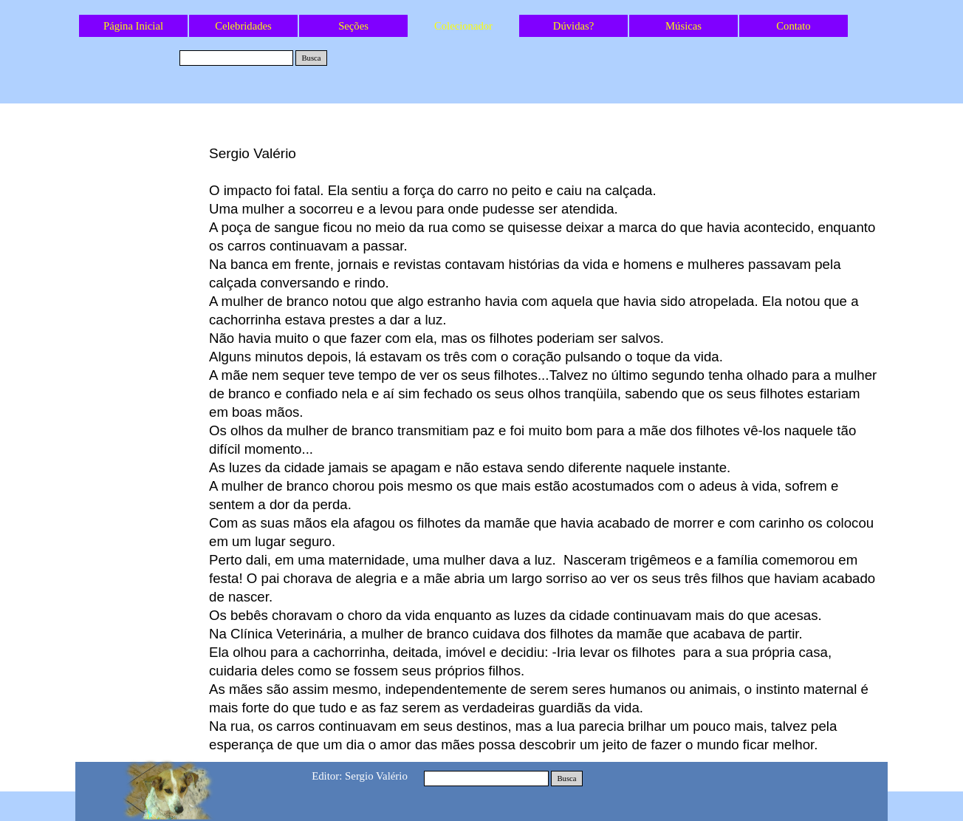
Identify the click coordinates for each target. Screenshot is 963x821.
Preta (142, 253)
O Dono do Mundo (142, 350)
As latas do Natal (142, 155)
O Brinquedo (142, 277)
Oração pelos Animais (141, 399)
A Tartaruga (142, 228)
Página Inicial (133, 26)
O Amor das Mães (142, 301)
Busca (311, 58)
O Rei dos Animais (142, 375)
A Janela (141, 204)
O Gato (142, 423)
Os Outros (142, 179)
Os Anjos (142, 326)
